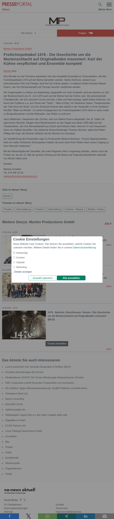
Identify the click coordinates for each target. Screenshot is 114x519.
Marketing (21, 267)
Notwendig (22, 253)
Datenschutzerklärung (84, 247)
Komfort (20, 257)
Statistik (20, 262)
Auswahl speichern (43, 278)
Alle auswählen (71, 278)
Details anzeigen (23, 272)
